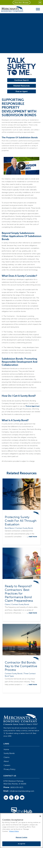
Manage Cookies (21, 837)
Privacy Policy (9, 769)
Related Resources (21, 86)
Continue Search (21, 80)
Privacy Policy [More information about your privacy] (14, 831)
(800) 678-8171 (16, 787)
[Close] (40, 816)
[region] (21, 830)
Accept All (21, 844)
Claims (6, 757)
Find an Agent (22, 91)
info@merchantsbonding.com (22, 791)
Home (6, 749)
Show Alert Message (21, 2)
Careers (7, 765)
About (6, 761)
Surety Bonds (9, 753)
